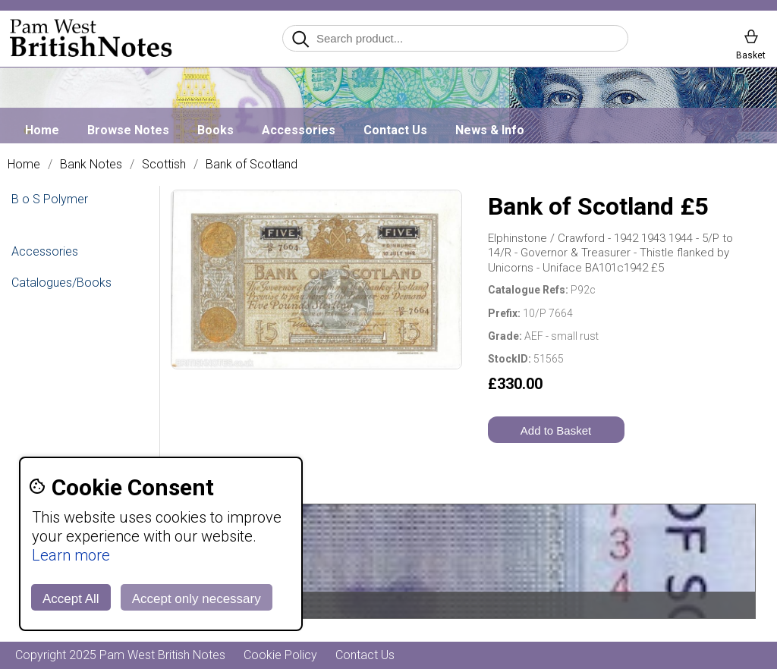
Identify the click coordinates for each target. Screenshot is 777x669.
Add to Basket (556, 430)
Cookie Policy (280, 655)
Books (215, 130)
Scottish (164, 165)
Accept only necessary (196, 599)
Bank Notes (91, 165)
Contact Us (395, 130)
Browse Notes (128, 130)
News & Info (489, 130)
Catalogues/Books (61, 282)
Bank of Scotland (251, 165)
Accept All (70, 599)
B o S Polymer (49, 199)
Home (42, 130)
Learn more (71, 555)
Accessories (298, 130)
